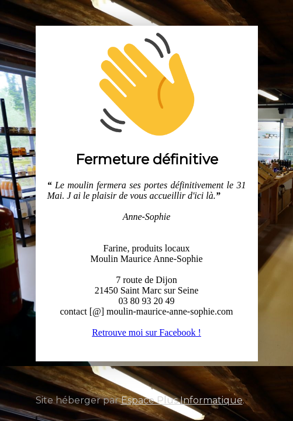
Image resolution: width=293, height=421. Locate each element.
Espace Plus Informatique (182, 400)
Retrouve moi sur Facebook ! (146, 332)
